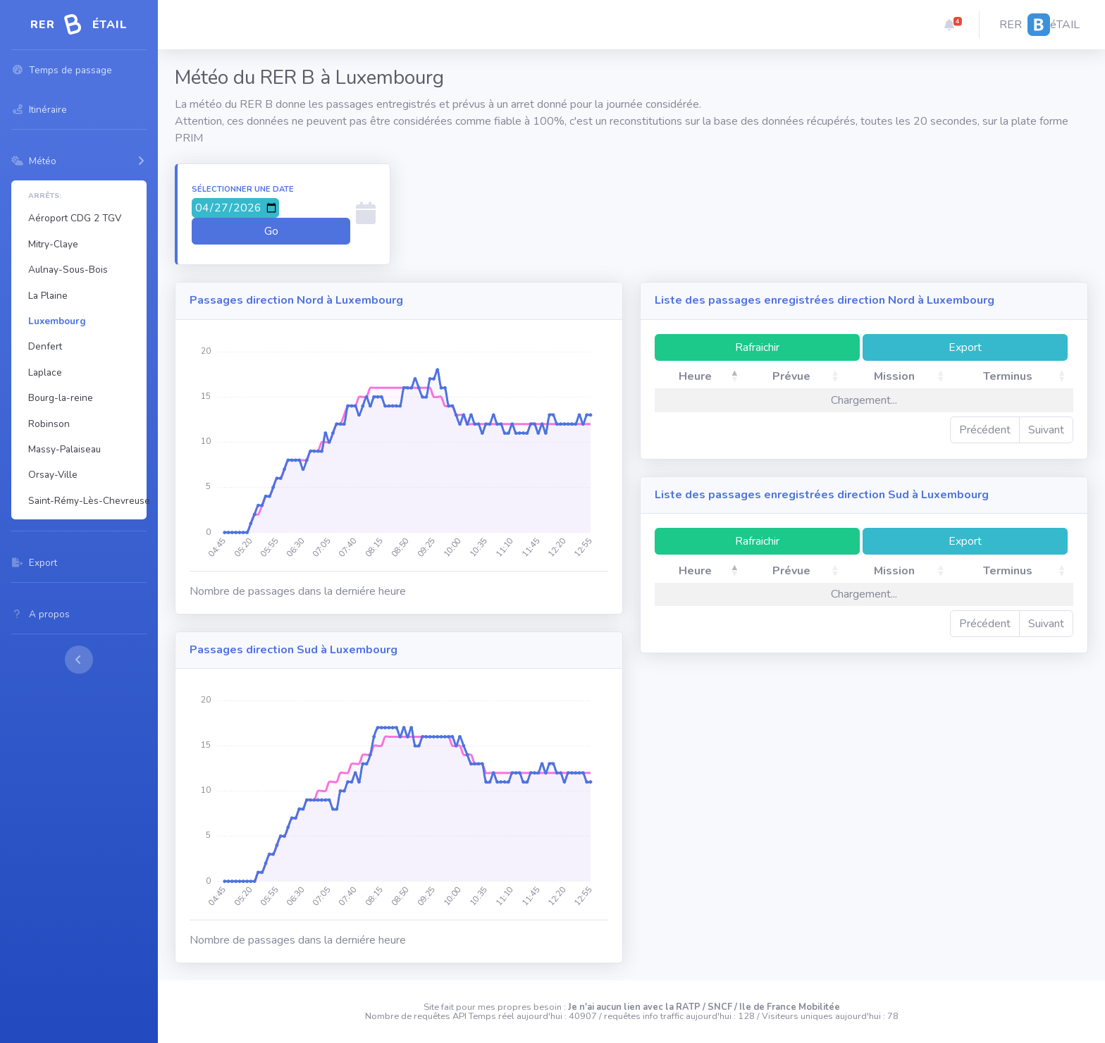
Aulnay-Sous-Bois (68, 269)
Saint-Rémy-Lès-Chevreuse (84, 500)
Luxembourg (57, 321)
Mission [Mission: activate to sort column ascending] (894, 376)
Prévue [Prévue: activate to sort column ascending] (791, 376)
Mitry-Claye (53, 244)
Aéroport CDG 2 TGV (74, 218)
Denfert (45, 346)
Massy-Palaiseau (64, 449)
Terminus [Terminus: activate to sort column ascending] (1007, 376)
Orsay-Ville (53, 474)
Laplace (45, 372)
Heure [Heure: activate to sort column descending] (695, 376)
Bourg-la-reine (60, 398)
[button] (949, 24)
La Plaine (48, 295)
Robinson (49, 424)
